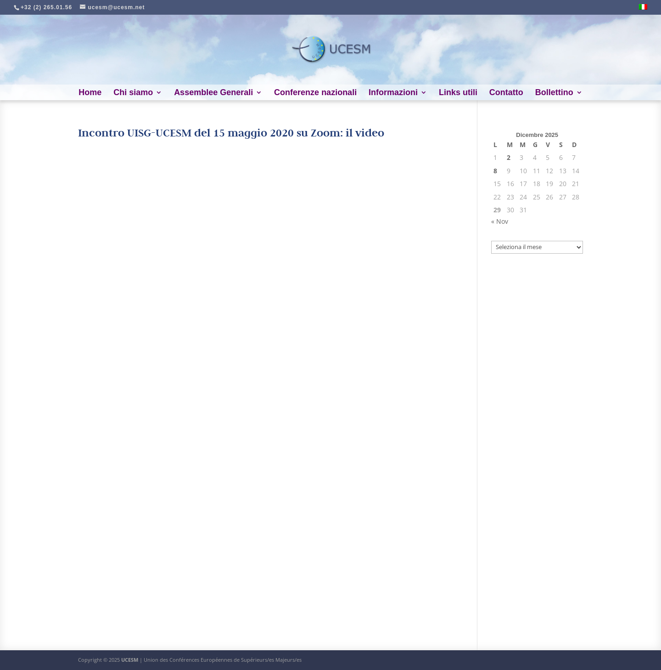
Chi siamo (133, 93)
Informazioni (393, 93)
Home (89, 93)
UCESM (129, 659)
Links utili (458, 93)
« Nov (499, 221)
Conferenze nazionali (315, 93)
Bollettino (554, 93)
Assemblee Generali (213, 93)
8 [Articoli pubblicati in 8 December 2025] (495, 170)
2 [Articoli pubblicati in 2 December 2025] (508, 157)
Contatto (506, 93)
